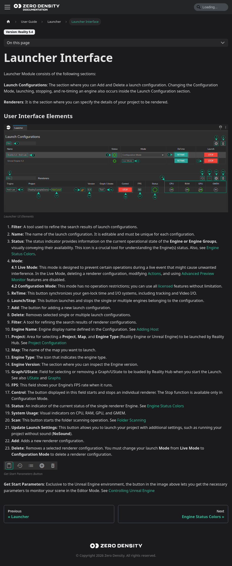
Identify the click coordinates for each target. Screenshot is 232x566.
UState (33, 377)
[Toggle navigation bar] (7, 7)
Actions (154, 273)
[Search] (211, 7)
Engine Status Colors (165, 405)
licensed (165, 286)
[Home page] (8, 21)
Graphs (54, 377)
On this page (18, 42)
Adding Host (148, 329)
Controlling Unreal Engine (132, 490)
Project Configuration (47, 342)
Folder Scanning (131, 420)
